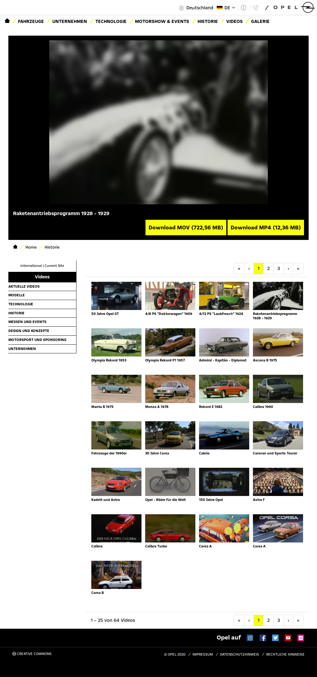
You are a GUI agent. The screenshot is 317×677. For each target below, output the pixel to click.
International (31, 265)
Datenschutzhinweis (239, 654)
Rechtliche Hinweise (285, 654)
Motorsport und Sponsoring (37, 339)
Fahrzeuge (31, 21)
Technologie (111, 21)
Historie (16, 313)
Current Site (54, 265)
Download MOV (186, 227)
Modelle (16, 295)
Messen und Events (27, 321)
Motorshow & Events (162, 21)
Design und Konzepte (28, 330)
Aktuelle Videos (24, 286)
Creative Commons (32, 654)
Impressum (203, 654)
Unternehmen (69, 21)
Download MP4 (266, 227)
